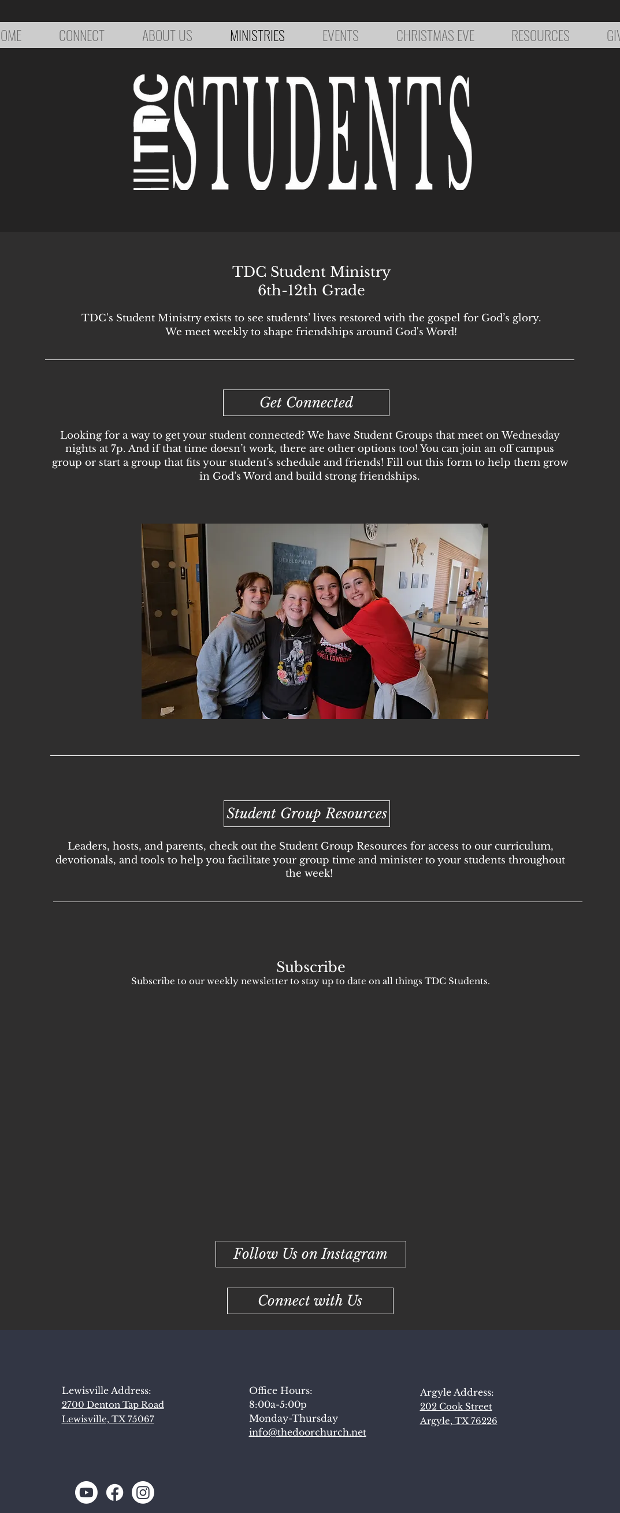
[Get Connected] (306, 403)
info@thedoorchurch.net (307, 1432)
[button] (310, 1301)
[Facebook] (114, 1492)
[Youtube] (86, 1492)
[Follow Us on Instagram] (311, 1254)
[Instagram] (143, 1492)
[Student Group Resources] (307, 813)
